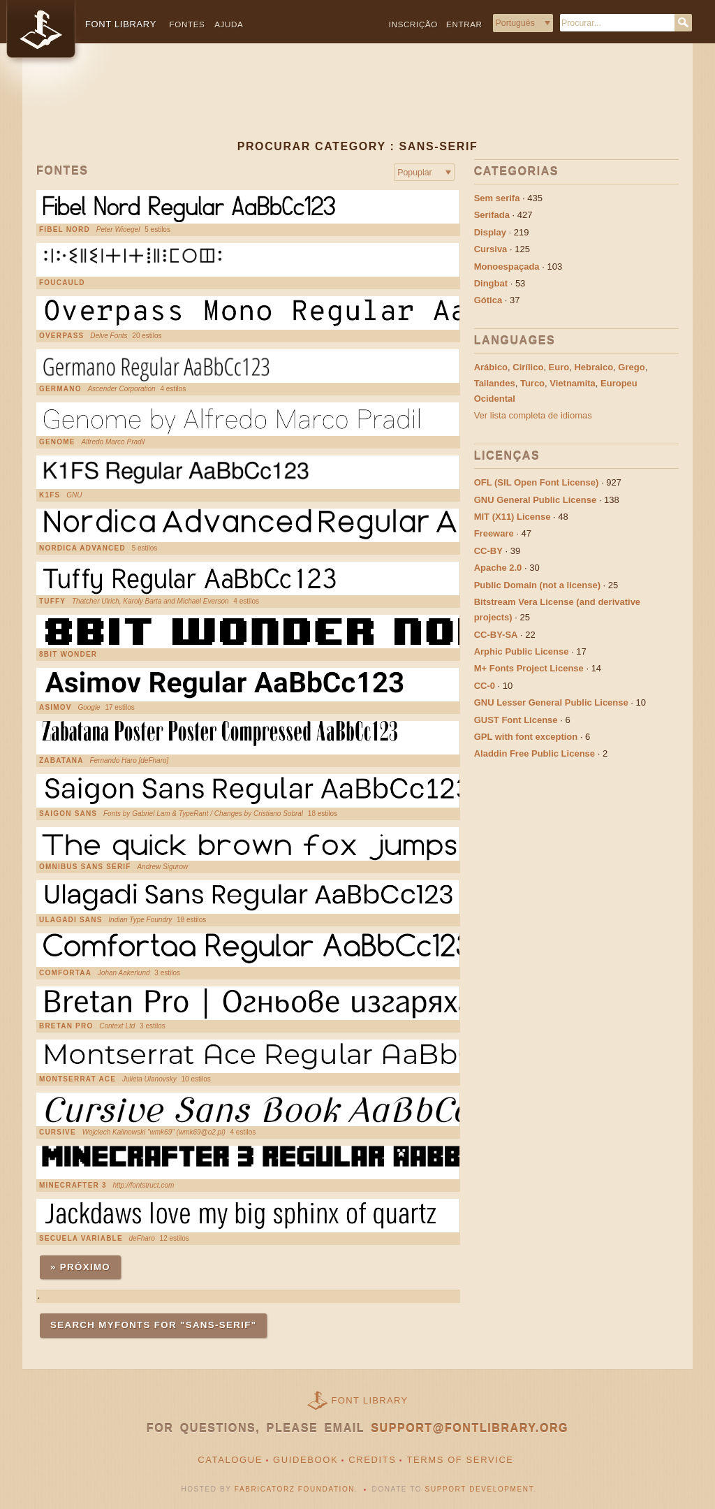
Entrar (464, 24)
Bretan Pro (66, 1026)
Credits (372, 1460)
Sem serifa (497, 198)
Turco (532, 383)
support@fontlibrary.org (469, 1428)
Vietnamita (573, 383)
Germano (60, 389)
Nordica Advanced (82, 548)
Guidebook (305, 1460)
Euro (559, 367)
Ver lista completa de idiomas (533, 415)
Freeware (494, 533)
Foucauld (62, 282)
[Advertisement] (357, 102)
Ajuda (228, 24)
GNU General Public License (535, 500)
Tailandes (494, 383)
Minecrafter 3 (73, 1185)
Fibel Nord (64, 229)
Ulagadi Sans (71, 920)
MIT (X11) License (512, 516)
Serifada (492, 215)
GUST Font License (516, 720)
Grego (631, 367)
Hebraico (593, 367)
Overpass (61, 336)
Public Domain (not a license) (537, 585)
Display (490, 232)
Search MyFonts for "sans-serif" (153, 1325)
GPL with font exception (526, 736)
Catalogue (230, 1460)
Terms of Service (459, 1460)
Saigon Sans (68, 813)
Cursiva (491, 249)
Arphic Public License (521, 651)
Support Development (479, 1489)
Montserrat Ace (77, 1079)
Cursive (57, 1132)
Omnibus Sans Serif (85, 866)
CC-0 (484, 685)
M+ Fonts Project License (529, 668)
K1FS (49, 495)
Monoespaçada (507, 266)
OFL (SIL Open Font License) (536, 482)
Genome (57, 442)
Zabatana (61, 760)
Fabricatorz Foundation (295, 1489)
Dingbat (491, 283)
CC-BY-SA (496, 634)
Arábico (491, 367)
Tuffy (52, 601)
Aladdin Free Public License (534, 753)
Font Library (370, 1400)
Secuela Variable (81, 1238)
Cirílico (528, 367)
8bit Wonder (68, 654)
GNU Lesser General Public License (551, 702)
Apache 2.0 (498, 567)
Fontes (187, 24)
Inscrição (413, 24)
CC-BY (488, 551)
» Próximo (80, 1267)
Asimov (55, 707)
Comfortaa (65, 973)
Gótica (488, 300)
